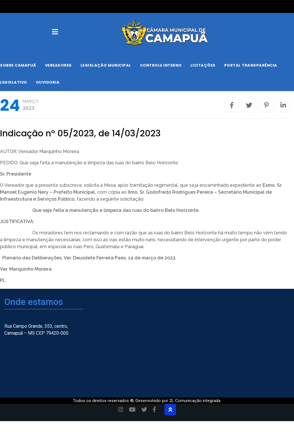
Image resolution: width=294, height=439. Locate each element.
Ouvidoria (48, 82)
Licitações (203, 65)
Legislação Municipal (105, 65)
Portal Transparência (250, 65)
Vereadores (58, 65)
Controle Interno (161, 65)
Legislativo (13, 82)
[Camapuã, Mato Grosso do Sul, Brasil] (244, 340)
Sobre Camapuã (18, 65)
